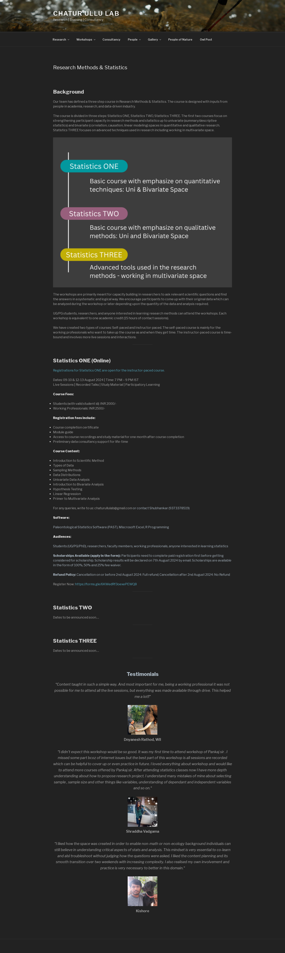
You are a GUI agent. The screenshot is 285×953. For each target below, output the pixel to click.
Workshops (86, 39)
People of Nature (180, 39)
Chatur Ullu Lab (86, 13)
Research (61, 39)
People (134, 39)
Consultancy (111, 39)
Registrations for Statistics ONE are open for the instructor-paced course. (109, 370)
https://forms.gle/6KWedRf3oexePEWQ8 (106, 583)
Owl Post (206, 39)
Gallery (155, 39)
